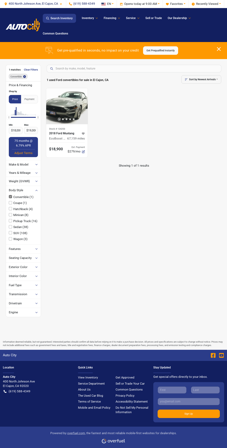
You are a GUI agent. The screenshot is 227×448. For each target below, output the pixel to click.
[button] (34, 4)
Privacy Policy (125, 395)
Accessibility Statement (132, 401)
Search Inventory (59, 18)
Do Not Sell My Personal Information (132, 410)
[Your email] (189, 401)
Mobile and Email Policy (94, 407)
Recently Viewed (205, 4)
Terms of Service (89, 401)
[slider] (9, 117)
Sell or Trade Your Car (130, 383)
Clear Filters (31, 69)
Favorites (174, 4)
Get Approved (125, 377)
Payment (29, 99)
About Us (84, 389)
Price (15, 99)
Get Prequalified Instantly (160, 50)
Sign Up (188, 413)
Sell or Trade (153, 18)
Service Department (91, 383)
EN (106, 4)
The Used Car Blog (90, 395)
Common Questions (55, 33)
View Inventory (88, 377)
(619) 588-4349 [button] (82, 3)
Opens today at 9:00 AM (138, 4)
